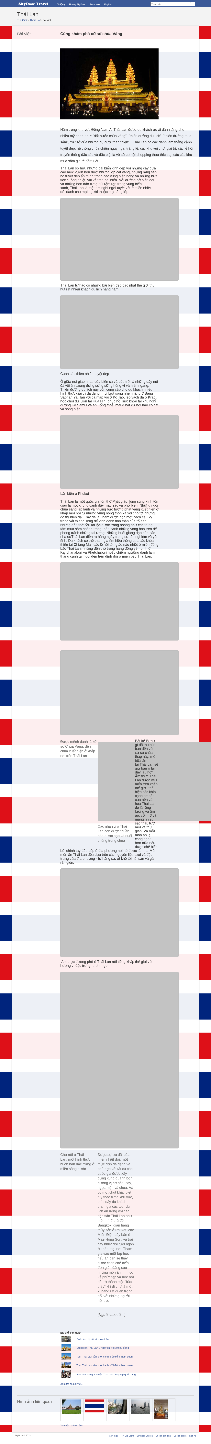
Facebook (95, 4)
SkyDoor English (145, 1436)
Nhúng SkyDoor (77, 4)
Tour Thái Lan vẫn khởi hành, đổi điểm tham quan (104, 1356)
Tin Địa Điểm (127, 1436)
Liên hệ (192, 1436)
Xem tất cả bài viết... (71, 1383)
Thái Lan (35, 20)
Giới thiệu (113, 1436)
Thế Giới (22, 20)
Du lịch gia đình (163, 1436)
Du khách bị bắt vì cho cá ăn (92, 1339)
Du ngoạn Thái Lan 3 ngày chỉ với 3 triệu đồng (102, 1347)
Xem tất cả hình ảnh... (72, 1425)
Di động (61, 4)
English (108, 4)
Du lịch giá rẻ (180, 1436)
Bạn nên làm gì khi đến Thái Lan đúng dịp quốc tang (106, 1374)
